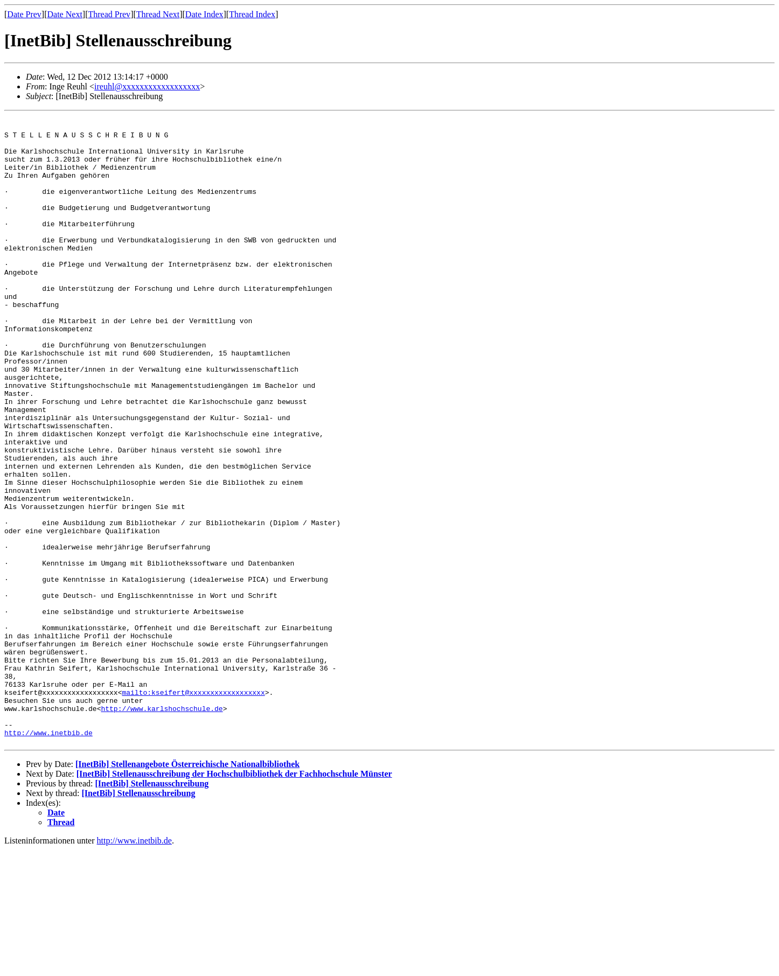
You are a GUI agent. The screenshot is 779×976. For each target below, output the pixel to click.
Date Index (204, 14)
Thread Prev (109, 14)
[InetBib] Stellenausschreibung (151, 909)
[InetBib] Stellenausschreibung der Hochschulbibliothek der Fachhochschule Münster (234, 899)
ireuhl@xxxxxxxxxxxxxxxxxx (147, 86)
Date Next (64, 14)
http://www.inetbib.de (48, 857)
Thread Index (252, 14)
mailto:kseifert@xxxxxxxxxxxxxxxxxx (193, 808)
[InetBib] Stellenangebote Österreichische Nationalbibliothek (187, 890)
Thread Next (157, 14)
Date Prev (24, 14)
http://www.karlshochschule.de (161, 828)
